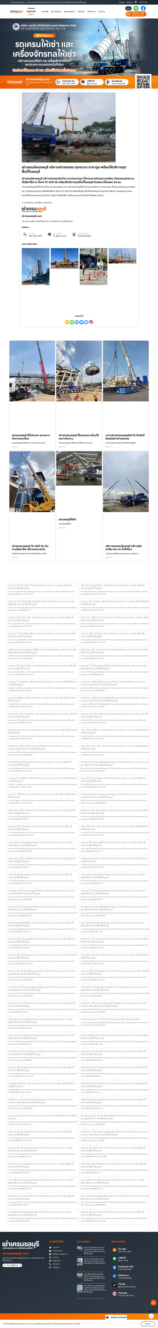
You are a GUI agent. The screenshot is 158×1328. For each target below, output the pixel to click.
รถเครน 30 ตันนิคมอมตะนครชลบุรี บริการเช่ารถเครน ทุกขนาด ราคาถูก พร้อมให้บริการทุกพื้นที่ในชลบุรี (94, 1250)
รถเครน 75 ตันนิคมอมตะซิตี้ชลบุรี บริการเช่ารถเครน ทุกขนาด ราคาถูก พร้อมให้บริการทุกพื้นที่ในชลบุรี (114, 667)
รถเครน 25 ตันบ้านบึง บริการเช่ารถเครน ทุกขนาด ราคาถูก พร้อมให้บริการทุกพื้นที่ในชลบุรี (112, 1213)
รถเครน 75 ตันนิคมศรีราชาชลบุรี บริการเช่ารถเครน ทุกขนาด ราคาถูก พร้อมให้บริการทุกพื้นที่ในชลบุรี (41, 602)
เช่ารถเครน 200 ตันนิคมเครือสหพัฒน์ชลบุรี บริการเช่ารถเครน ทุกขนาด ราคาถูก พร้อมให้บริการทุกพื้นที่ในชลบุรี (114, 1133)
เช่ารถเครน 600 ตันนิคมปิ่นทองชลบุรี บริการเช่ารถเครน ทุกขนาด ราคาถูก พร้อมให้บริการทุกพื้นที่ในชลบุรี (114, 1117)
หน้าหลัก (45, 11)
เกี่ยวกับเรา (91, 11)
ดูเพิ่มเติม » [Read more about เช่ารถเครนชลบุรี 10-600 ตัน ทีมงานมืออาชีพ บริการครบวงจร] (16, 557)
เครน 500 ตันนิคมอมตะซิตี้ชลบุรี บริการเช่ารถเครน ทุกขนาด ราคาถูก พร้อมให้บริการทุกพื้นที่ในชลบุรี (94, 1277)
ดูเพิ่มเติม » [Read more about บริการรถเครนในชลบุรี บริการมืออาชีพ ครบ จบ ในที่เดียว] (109, 557)
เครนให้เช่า (38, 202)
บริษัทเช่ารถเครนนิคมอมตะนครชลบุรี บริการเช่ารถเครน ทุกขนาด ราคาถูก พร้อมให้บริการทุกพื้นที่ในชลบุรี (114, 795)
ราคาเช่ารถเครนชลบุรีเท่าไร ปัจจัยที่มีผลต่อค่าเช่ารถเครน (125, 437)
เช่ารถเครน (47, 202)
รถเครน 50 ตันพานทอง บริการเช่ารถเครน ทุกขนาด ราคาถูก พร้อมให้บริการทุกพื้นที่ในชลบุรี (113, 1149)
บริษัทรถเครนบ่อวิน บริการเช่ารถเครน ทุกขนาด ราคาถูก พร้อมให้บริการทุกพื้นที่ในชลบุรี (114, 859)
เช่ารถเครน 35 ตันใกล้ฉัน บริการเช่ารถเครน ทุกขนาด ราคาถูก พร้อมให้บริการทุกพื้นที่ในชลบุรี (114, 1165)
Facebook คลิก (83, 233)
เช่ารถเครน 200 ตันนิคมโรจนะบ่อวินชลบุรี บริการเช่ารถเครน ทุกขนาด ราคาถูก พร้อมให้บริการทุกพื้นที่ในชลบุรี (114, 1004)
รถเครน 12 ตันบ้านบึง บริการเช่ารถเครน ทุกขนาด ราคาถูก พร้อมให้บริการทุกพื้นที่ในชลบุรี (39, 586)
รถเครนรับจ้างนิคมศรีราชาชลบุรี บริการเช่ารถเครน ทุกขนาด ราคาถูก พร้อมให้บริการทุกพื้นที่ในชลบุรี (113, 876)
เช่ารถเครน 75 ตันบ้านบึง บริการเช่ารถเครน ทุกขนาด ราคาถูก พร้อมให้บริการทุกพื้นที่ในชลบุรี (41, 1197)
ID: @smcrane (59, 236)
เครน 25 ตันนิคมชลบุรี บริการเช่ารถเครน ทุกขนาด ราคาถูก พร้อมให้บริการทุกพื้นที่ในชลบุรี (40, 876)
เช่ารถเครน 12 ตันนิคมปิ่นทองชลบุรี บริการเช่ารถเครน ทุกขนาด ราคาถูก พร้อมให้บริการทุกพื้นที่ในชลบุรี (115, 988)
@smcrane (92, 84)
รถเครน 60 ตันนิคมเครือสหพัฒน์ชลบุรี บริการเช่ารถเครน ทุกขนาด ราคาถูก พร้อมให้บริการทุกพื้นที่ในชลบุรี (115, 908)
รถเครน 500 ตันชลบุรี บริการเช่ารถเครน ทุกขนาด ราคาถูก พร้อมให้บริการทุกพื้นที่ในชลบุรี (40, 827)
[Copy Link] (67, 322)
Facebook (117, 81)
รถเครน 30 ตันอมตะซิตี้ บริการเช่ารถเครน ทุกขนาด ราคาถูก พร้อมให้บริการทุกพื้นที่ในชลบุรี (113, 843)
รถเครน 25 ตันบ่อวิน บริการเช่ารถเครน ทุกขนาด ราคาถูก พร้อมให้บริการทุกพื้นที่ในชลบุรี (115, 602)
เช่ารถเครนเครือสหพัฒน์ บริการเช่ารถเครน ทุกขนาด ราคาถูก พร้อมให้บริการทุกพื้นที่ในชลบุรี (41, 924)
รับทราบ (148, 1324)
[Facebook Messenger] (81, 322)
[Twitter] (86, 322)
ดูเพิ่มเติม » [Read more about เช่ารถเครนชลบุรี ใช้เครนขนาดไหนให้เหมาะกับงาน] (62, 447)
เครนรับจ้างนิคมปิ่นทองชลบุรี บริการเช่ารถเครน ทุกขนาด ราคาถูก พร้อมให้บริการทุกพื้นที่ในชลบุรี (115, 1036)
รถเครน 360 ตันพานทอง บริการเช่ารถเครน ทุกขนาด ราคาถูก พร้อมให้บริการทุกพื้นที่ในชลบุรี (41, 1068)
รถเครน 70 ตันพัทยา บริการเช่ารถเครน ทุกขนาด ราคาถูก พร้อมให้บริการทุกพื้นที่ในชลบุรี (42, 779)
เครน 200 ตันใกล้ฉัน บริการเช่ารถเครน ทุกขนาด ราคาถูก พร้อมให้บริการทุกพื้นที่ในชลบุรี (115, 956)
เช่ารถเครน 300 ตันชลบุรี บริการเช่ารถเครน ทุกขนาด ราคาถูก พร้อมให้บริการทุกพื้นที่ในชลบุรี (41, 811)
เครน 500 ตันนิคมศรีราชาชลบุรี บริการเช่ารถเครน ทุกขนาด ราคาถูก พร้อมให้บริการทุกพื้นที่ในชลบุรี (40, 843)
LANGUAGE (143, 2)
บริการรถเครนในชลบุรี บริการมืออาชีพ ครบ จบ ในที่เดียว (123, 547)
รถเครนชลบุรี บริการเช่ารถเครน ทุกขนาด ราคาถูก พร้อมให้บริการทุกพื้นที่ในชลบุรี (42, 1117)
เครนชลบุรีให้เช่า (68, 519)
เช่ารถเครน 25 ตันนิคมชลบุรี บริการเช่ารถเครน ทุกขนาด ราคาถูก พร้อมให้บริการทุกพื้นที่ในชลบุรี (114, 651)
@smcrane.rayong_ (127, 1287)
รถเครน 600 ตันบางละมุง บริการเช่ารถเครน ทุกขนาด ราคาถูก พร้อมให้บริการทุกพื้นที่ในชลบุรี (114, 715)
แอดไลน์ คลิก (57, 233)
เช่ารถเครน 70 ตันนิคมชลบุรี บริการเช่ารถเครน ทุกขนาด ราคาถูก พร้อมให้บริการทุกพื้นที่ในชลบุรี (114, 940)
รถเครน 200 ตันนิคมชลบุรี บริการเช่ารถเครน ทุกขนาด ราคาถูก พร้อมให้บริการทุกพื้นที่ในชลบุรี (115, 972)
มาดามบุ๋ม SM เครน (126, 1295)
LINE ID (91, 81)
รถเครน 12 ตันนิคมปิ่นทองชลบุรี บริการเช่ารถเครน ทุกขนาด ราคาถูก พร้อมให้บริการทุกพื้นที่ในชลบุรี (113, 892)
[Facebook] (77, 322)
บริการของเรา (56, 11)
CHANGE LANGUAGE (119, 1317)
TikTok (121, 1284)
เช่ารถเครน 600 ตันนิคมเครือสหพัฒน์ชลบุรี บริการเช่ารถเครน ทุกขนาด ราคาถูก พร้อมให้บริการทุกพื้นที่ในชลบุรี (114, 699)
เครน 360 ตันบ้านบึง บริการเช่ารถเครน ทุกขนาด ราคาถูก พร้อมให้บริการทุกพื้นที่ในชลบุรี (115, 827)
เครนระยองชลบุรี (118, 84)
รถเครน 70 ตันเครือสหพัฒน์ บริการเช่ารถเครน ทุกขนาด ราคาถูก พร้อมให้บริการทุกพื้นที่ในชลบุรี (42, 634)
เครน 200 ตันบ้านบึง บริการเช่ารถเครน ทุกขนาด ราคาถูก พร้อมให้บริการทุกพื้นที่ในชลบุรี (115, 747)
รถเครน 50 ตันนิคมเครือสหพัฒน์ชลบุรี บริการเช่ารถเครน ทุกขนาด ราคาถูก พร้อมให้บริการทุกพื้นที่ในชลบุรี (115, 763)
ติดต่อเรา (122, 2)
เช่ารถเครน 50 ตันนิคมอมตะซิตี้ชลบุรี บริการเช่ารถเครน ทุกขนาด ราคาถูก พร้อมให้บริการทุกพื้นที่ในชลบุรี (41, 892)
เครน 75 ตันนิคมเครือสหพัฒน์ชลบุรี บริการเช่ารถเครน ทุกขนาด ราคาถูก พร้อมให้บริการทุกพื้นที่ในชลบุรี (115, 1197)
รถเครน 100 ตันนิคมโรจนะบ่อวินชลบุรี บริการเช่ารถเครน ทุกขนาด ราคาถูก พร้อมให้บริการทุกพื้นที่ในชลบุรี (42, 972)
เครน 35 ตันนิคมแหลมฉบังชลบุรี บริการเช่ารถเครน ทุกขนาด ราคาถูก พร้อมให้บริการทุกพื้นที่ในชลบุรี (41, 1181)
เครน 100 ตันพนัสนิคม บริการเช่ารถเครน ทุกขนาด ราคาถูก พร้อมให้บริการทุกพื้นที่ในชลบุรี (113, 586)
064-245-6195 (138, 15)
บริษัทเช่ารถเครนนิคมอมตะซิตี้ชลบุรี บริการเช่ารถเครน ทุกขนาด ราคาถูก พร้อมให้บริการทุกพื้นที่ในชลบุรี (42, 651)
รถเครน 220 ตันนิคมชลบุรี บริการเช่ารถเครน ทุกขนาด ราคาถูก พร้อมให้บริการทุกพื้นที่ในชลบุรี (42, 956)
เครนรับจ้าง (28, 202)
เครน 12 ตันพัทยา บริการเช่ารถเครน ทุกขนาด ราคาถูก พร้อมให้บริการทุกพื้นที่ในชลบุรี (42, 795)
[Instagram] (91, 322)
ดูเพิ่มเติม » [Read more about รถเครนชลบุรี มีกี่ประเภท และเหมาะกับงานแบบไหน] (16, 447)
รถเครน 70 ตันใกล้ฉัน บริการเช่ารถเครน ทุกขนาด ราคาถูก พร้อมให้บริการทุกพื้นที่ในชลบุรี (94, 1261)
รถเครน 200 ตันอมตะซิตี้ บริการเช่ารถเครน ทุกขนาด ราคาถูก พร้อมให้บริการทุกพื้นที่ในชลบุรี (41, 940)
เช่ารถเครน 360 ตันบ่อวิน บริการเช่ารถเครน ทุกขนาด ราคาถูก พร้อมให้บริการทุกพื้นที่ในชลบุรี (114, 1084)
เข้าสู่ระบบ (130, 2)
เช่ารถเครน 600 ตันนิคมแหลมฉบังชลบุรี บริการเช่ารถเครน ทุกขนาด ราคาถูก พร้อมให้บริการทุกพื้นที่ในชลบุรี (113, 683)
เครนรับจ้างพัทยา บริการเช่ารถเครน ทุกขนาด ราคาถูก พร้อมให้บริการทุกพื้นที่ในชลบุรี (42, 699)
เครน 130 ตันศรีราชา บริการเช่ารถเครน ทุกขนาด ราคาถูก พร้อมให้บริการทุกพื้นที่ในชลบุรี (115, 731)
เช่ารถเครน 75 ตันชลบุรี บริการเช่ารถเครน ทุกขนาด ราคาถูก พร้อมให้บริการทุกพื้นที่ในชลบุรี (41, 1165)
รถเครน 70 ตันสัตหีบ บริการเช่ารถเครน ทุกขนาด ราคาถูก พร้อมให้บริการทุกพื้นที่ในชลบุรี (42, 683)
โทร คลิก (32, 233)
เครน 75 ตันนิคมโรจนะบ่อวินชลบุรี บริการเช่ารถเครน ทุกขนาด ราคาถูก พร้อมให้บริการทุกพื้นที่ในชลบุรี (41, 1036)
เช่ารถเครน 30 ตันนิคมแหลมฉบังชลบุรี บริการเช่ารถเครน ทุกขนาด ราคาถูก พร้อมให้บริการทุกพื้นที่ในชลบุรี (42, 988)
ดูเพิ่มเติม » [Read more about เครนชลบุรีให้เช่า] (62, 528)
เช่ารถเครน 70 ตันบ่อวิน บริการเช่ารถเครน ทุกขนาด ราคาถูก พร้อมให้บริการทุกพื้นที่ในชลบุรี (113, 1052)
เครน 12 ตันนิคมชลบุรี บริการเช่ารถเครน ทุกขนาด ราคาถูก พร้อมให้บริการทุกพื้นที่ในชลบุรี (40, 1133)
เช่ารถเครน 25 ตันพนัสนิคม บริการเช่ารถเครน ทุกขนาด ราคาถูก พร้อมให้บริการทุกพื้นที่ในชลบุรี (42, 715)
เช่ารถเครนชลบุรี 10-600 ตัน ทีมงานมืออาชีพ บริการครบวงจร (30, 547)
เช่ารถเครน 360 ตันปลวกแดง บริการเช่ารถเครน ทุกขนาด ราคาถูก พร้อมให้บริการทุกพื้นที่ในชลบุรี (115, 618)
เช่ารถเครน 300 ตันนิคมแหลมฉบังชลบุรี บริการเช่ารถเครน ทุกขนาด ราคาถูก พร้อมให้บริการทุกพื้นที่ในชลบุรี (40, 747)
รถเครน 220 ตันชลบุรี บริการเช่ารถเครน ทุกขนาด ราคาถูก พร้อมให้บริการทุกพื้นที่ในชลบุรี (113, 634)
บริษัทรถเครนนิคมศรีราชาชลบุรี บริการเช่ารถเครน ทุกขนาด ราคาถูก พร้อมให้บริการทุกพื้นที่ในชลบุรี (40, 1020)
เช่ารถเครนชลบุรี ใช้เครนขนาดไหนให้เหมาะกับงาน (79, 437)
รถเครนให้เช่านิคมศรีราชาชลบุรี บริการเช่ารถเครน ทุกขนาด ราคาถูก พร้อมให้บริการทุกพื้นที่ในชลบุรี (112, 1181)
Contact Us (68, 81)
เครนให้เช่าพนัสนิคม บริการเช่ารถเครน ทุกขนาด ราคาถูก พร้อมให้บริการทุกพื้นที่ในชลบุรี (41, 1084)
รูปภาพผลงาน (69, 11)
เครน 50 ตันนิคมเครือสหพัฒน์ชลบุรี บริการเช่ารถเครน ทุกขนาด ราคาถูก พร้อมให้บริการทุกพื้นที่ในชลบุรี (94, 1288)
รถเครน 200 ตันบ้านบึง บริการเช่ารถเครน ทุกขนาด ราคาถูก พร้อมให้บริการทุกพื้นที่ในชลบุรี (41, 618)
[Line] (72, 322)
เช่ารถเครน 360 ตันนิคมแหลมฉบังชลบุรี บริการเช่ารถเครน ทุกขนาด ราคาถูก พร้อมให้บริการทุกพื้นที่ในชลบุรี (40, 1101)
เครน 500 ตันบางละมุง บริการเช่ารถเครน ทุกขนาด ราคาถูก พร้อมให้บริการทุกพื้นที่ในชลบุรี (113, 779)
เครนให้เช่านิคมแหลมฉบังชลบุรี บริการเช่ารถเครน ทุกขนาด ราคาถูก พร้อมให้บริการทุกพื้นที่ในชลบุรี (39, 1213)
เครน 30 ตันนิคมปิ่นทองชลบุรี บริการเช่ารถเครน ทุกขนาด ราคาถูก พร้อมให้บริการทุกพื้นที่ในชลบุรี (112, 924)
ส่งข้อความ (123, 1275)
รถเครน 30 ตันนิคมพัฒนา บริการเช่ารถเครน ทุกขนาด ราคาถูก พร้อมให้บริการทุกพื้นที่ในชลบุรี (42, 667)
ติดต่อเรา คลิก (138, 13)
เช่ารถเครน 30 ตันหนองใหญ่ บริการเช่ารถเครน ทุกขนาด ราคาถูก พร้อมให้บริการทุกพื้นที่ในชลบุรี (114, 811)
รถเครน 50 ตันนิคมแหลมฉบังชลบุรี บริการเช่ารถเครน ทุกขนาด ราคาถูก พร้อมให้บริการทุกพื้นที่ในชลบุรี (42, 908)
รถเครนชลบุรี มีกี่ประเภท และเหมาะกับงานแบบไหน (31, 437)
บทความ (101, 11)
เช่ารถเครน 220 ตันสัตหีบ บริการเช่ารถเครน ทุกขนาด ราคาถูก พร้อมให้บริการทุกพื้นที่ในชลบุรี (41, 859)
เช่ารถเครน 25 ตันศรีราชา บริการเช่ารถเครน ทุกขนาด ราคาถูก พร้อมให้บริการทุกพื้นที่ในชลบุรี (41, 1004)
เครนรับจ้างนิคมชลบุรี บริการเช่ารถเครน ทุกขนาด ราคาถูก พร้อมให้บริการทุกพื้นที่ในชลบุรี (39, 763)
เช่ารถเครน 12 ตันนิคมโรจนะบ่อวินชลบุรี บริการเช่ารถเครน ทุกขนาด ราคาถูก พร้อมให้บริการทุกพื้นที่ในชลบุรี (42, 1052)
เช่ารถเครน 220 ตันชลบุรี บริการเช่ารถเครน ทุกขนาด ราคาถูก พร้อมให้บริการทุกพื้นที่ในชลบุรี (114, 1068)
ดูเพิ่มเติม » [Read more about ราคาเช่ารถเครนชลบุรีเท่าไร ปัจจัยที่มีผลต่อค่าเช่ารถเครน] (109, 447)
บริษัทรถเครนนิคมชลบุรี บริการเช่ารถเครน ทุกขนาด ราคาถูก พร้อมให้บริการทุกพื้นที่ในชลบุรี (113, 1101)
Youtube (122, 1293)
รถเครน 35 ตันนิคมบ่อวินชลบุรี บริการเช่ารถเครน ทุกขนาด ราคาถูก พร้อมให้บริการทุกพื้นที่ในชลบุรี (40, 1149)
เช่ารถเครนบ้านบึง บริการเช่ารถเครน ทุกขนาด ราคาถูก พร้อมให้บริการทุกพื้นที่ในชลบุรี (42, 731)
